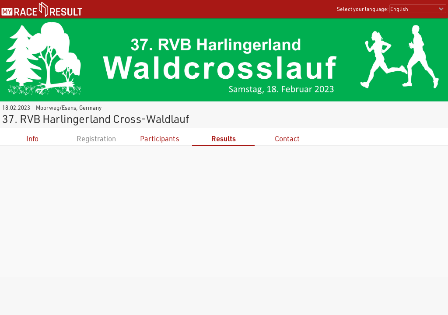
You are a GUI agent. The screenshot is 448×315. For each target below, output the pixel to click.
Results (223, 138)
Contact (287, 138)
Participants (159, 138)
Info (32, 138)
